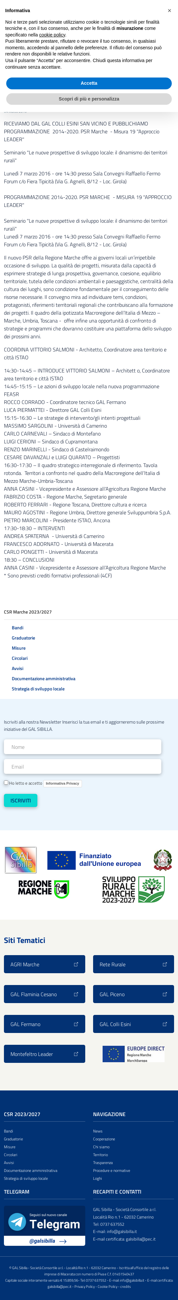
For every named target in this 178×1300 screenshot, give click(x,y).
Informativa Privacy (62, 783)
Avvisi (17, 668)
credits (125, 1286)
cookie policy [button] (52, 34)
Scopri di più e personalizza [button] (89, 98)
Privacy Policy (84, 1286)
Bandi (17, 627)
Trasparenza (103, 1162)
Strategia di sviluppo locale (38, 688)
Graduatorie (23, 637)
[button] (169, 10)
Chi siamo (101, 1147)
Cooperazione (104, 1139)
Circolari (20, 658)
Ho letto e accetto (43, 783)
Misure (19, 647)
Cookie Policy (107, 1286)
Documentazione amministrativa (43, 678)
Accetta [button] (89, 83)
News (98, 1131)
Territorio (100, 1155)
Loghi (97, 1178)
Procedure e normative (111, 1170)
